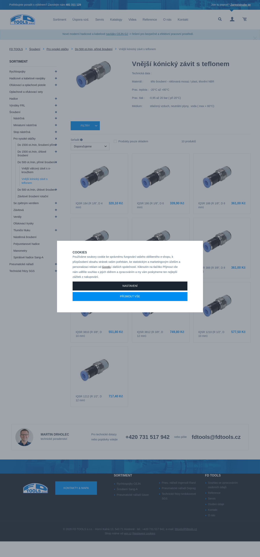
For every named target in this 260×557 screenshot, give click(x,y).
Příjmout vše (130, 310)
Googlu (106, 280)
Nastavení (129, 299)
